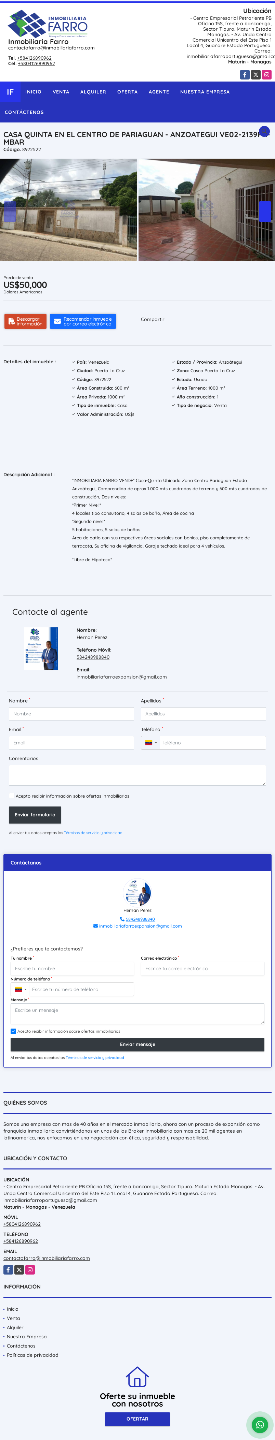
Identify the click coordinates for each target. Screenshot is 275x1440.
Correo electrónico (160, 958)
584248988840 (93, 657)
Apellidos (152, 700)
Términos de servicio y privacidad (93, 832)
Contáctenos (24, 112)
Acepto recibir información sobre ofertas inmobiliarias (72, 796)
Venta (61, 92)
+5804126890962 (36, 63)
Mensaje (20, 999)
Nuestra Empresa (205, 92)
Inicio (33, 92)
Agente (159, 92)
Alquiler (93, 92)
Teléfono (152, 729)
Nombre (19, 700)
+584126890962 (34, 58)
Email (16, 729)
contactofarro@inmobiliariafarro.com (51, 48)
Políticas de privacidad (32, 1355)
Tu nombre (22, 958)
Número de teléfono (31, 978)
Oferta (127, 92)
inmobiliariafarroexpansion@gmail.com (122, 677)
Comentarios (23, 758)
